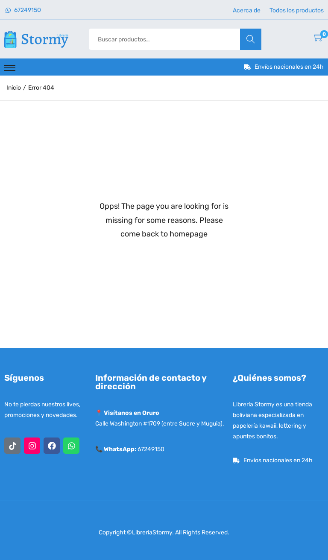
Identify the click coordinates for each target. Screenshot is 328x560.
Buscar (250, 39)
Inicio (13, 87)
